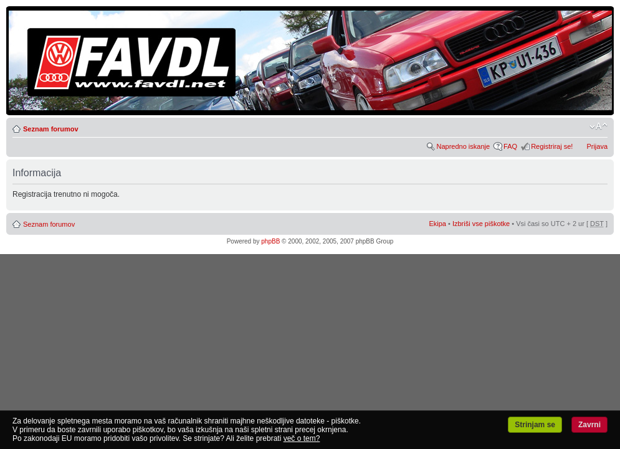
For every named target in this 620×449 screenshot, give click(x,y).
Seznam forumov (51, 129)
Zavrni (589, 424)
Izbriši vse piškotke (482, 223)
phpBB (270, 241)
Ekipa (437, 223)
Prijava (597, 146)
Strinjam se (535, 424)
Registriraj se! (552, 146)
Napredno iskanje (463, 146)
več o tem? (302, 438)
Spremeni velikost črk (598, 126)
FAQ (510, 146)
